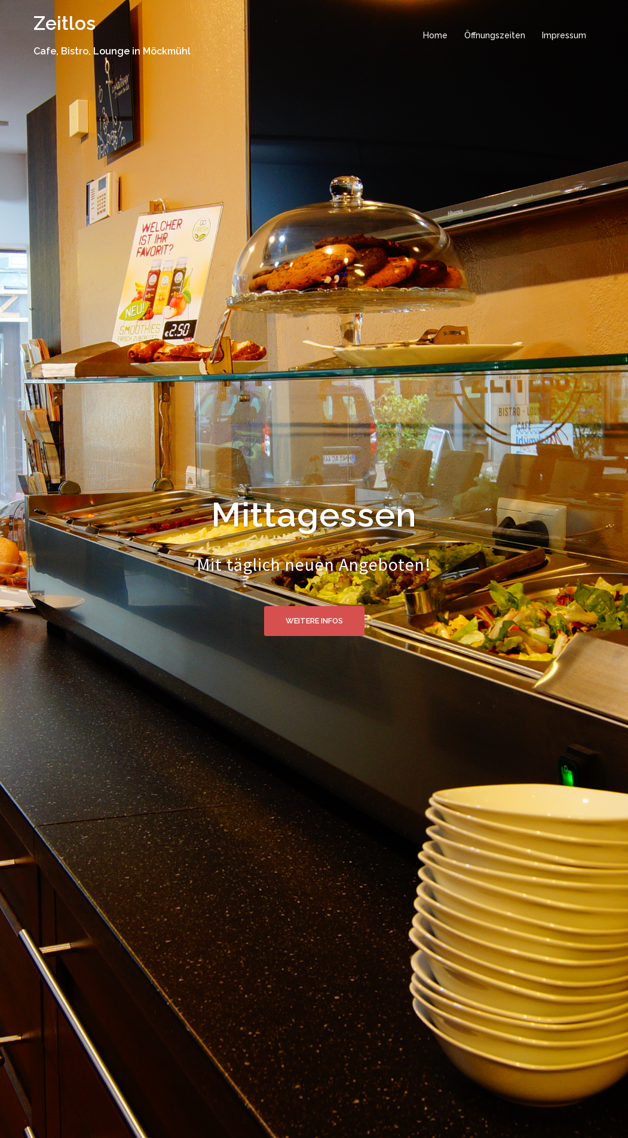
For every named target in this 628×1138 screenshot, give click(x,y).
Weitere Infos (314, 620)
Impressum (564, 35)
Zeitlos (64, 23)
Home (435, 35)
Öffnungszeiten (494, 35)
